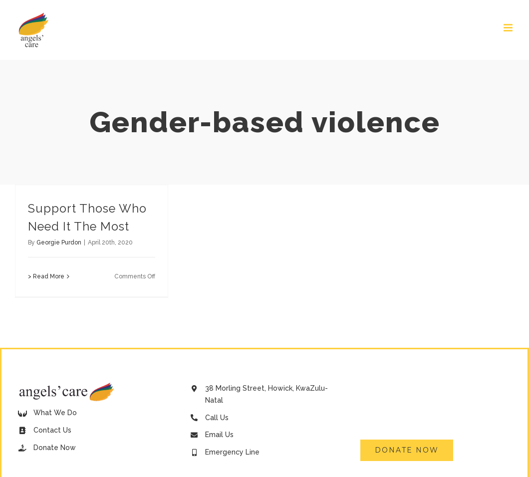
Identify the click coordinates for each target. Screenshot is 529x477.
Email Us (219, 435)
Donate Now (54, 448)
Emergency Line (232, 452)
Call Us (217, 418)
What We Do (55, 413)
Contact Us (52, 430)
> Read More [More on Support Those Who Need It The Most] (46, 276)
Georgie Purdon (58, 242)
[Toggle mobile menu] (509, 27)
